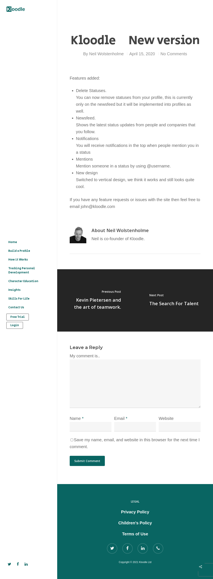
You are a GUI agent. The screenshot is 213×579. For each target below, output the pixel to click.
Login (14, 325)
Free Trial (17, 317)
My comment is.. (85, 356)
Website (166, 418)
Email (120, 418)
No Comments (174, 54)
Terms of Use (135, 534)
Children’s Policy (135, 523)
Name (77, 418)
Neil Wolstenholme (106, 54)
